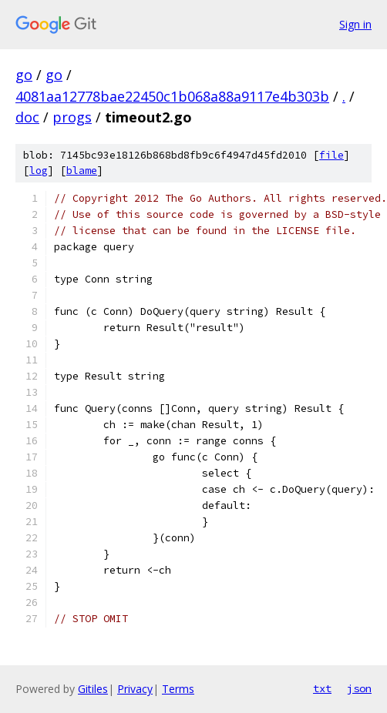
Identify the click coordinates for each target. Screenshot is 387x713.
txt (322, 688)
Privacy (135, 688)
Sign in (355, 24)
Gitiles (93, 688)
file (331, 155)
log (38, 170)
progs (72, 117)
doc (27, 117)
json (359, 688)
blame (81, 170)
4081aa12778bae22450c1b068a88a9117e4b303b (172, 96)
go (23, 74)
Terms (178, 688)
